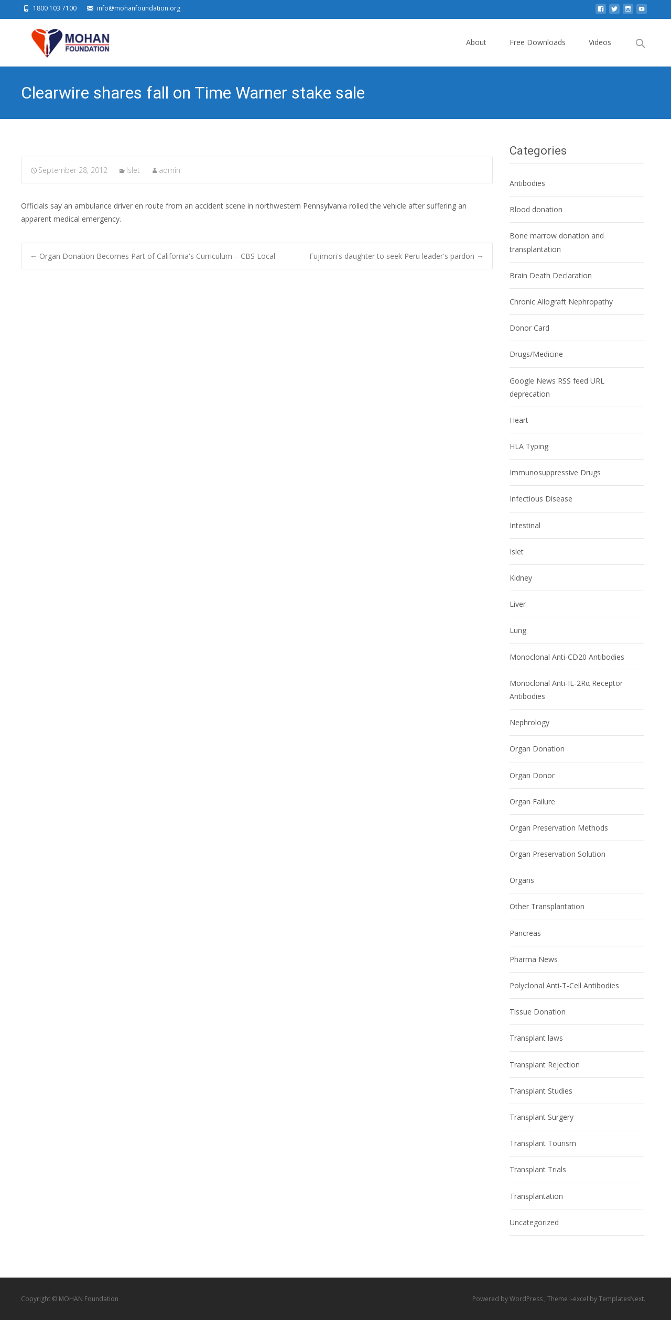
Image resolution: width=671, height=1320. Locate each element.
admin (169, 170)
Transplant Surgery (541, 1117)
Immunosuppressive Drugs (555, 472)
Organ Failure (532, 801)
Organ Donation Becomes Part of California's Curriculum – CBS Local (152, 256)
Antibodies (527, 183)
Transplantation (536, 1196)
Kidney (521, 578)
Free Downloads (538, 51)
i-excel (579, 1298)
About (476, 51)
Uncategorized (534, 1222)
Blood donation (536, 209)
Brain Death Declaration (551, 275)
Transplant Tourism (543, 1143)
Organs (522, 880)
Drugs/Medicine (536, 354)
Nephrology (529, 722)
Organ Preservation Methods (559, 828)
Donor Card (529, 328)
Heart (519, 420)
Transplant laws (536, 1038)
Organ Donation (537, 749)
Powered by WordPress (508, 1298)
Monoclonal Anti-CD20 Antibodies (567, 657)
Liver (518, 604)
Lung (518, 630)
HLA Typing (529, 446)
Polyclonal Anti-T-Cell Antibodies (564, 985)
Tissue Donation (538, 1012)
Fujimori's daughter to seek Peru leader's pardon (396, 256)
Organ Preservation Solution (557, 854)
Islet (133, 170)
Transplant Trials (538, 1169)
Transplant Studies (541, 1091)
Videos (600, 51)
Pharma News (534, 959)
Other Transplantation (547, 906)
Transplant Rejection (545, 1065)
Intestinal (525, 525)
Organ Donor (532, 775)
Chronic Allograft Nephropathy (561, 302)
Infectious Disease (541, 499)
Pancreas (525, 933)
